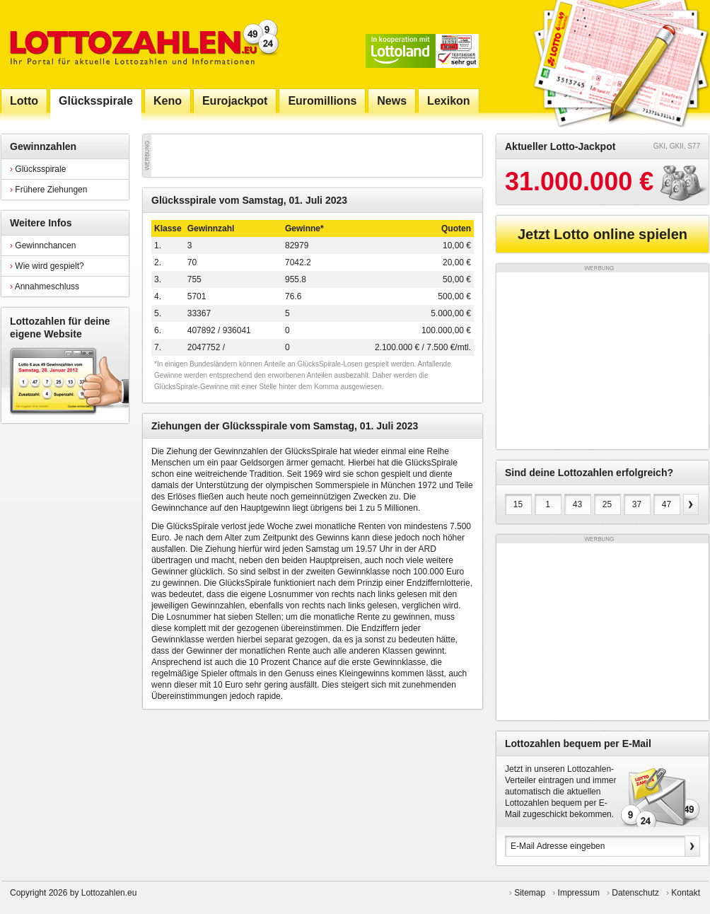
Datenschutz (635, 893)
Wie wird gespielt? (47, 266)
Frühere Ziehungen (48, 190)
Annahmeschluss (44, 286)
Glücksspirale (38, 169)
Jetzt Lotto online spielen (602, 234)
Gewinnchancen (43, 245)
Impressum (579, 893)
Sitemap (529, 893)
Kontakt (685, 893)
